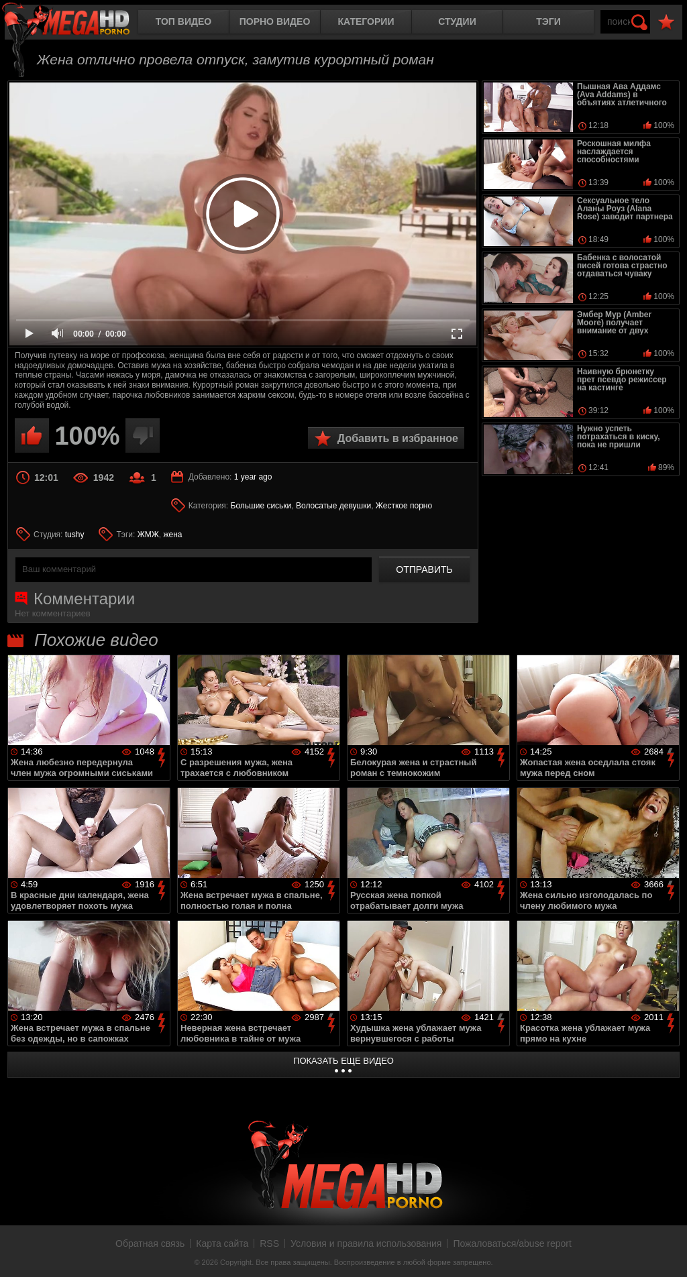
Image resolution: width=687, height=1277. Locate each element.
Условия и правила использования (365, 1243)
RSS (269, 1243)
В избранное (666, 22)
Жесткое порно (404, 505)
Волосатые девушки (333, 505)
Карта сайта (222, 1243)
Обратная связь (149, 1243)
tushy (75, 534)
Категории (366, 21)
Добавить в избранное (397, 438)
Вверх (667, 1252)
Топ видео (183, 21)
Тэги (548, 21)
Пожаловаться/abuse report (512, 1243)
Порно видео (275, 21)
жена (173, 534)
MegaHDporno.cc (77, 23)
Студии (457, 21)
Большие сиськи (261, 505)
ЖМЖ (148, 534)
